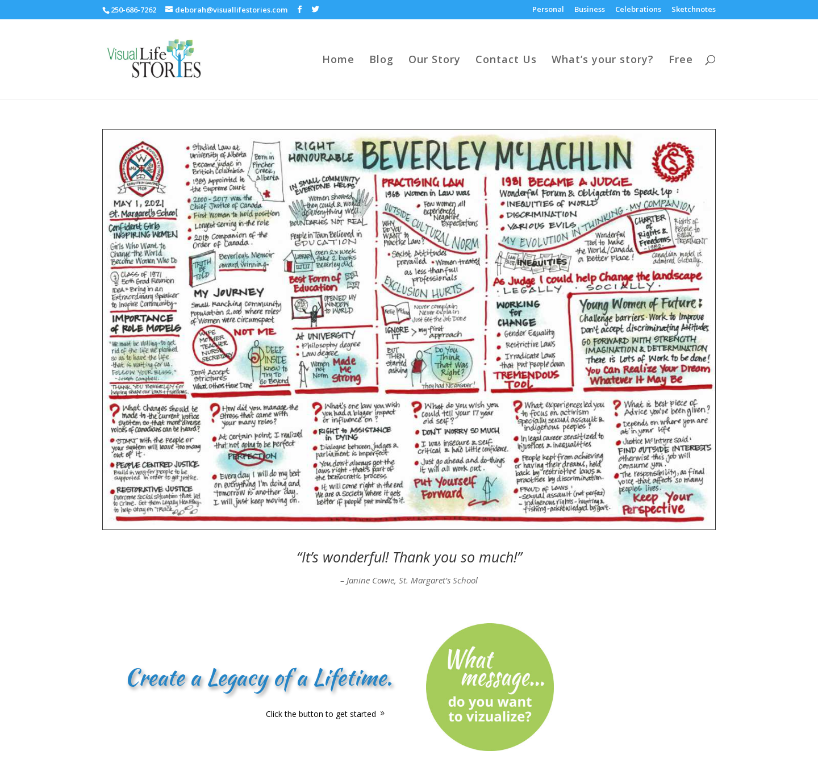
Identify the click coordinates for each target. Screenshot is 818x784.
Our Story (434, 60)
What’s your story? (603, 60)
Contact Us (506, 60)
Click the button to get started (321, 713)
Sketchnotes (693, 10)
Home (338, 60)
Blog (381, 60)
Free (681, 60)
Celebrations (638, 10)
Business (589, 10)
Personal (548, 10)
